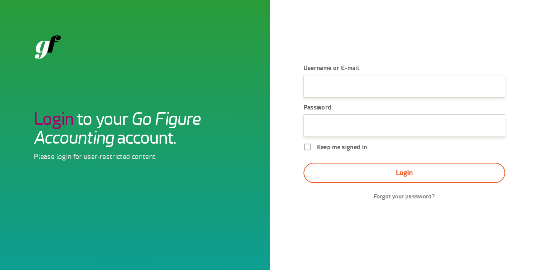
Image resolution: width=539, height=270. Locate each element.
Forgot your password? (404, 196)
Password (317, 107)
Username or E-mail (331, 68)
